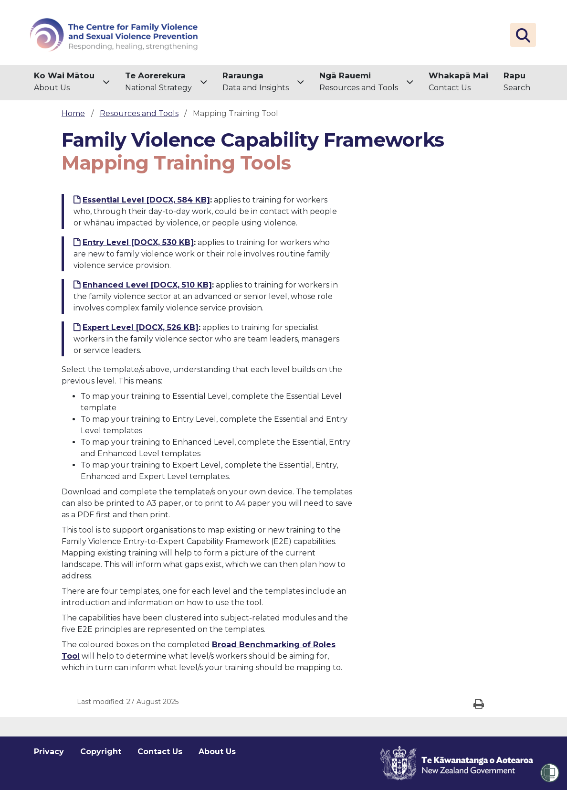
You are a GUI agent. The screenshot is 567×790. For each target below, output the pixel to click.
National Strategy (158, 81)
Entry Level (138, 242)
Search (517, 81)
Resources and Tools (358, 81)
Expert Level (141, 327)
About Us (64, 81)
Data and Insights (255, 81)
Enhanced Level (147, 284)
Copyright (100, 751)
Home (73, 113)
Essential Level (146, 199)
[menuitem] (71, 82)
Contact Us (458, 81)
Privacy (49, 751)
